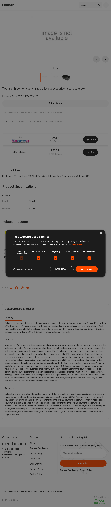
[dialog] (56, 253)
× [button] (101, 233)
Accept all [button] (86, 269)
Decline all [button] (61, 269)
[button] (22, 269)
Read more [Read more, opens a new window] (77, 244)
